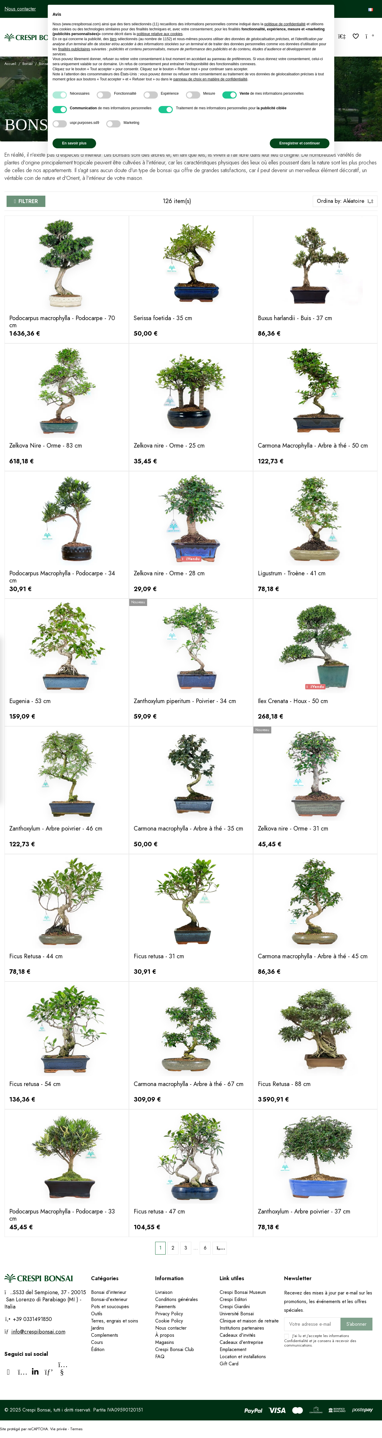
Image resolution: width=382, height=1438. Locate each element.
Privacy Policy (169, 1313)
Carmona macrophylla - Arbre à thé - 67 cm (189, 1084)
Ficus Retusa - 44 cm (36, 956)
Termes (76, 1429)
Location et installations (243, 1356)
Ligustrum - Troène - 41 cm (292, 573)
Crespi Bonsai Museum (243, 1292)
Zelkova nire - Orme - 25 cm (169, 445)
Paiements (165, 1306)
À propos (164, 1335)
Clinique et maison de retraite (249, 1320)
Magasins (164, 1342)
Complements (104, 1335)
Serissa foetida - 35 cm (163, 318)
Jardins (97, 1328)
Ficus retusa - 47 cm (159, 1211)
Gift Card (229, 1363)
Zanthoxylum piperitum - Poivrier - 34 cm (185, 701)
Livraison (163, 1292)
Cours (97, 1342)
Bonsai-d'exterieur (109, 1299)
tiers (113, 39)
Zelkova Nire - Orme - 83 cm (45, 445)
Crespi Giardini (235, 1306)
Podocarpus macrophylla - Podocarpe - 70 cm (62, 322)
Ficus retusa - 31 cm (159, 956)
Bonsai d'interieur (108, 1292)
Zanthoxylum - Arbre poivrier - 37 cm (304, 1211)
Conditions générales (176, 1299)
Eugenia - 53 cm (30, 701)
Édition (97, 1349)
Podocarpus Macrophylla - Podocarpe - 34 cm (62, 577)
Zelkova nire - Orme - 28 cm (169, 573)
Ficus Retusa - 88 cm (284, 1084)
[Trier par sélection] (345, 201)
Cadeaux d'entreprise (241, 1342)
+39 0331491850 (31, 1319)
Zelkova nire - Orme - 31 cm (293, 828)
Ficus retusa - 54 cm (35, 1084)
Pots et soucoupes (110, 1306)
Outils (96, 1313)
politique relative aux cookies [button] (159, 34)
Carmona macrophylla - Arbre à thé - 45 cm (313, 956)
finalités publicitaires (74, 49)
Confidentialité (296, 1341)
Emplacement (233, 1349)
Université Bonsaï (237, 1313)
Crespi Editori (233, 1299)
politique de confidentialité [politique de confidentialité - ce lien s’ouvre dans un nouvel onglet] (285, 24)
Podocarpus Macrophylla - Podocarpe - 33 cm (62, 1215)
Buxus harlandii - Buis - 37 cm (295, 318)
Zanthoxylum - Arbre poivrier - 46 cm (55, 828)
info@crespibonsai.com (38, 1332)
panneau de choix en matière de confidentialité (210, 79)
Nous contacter (20, 8)
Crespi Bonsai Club (174, 1349)
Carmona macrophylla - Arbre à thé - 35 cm (188, 828)
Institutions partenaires (242, 1328)
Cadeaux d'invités (237, 1335)
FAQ (159, 1356)
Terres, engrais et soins (114, 1320)
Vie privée (58, 1429)
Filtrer (28, 201)
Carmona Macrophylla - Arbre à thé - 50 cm (313, 445)
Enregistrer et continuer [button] (299, 143)
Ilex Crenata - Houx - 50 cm (293, 701)
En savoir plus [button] (74, 143)
